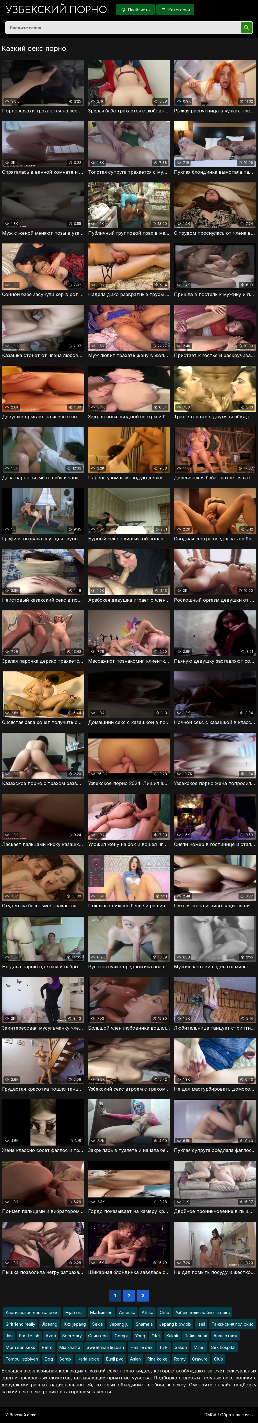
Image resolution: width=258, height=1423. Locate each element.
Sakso (181, 1347)
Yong (140, 1335)
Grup (164, 1312)
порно (56, 10)
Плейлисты (135, 9)
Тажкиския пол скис (232, 1324)
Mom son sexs (20, 1347)
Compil (122, 1335)
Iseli (201, 1324)
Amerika (127, 1312)
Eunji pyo (115, 1359)
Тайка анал (196, 1335)
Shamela (144, 1324)
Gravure (200, 1359)
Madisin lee (101, 1312)
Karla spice (88, 1359)
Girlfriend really (20, 1324)
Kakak (172, 1335)
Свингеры (98, 1335)
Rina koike (157, 1359)
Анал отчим (225, 1335)
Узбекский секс (20, 1414)
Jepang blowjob (175, 1324)
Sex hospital (223, 1347)
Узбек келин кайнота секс (203, 1312)
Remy (180, 1359)
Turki (163, 1347)
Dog (49, 1359)
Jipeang (49, 1324)
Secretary (72, 1335)
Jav (9, 1335)
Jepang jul (119, 1324)
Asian (135, 1359)
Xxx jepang (75, 1324)
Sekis (97, 1324)
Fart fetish (29, 1335)
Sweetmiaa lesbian (105, 1347)
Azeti (51, 1335)
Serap (65, 1359)
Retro (47, 1347)
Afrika (147, 1312)
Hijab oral (74, 1312)
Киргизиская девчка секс (32, 1312)
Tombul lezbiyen (22, 1359)
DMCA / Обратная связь (228, 1414)
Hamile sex (141, 1347)
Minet (199, 1347)
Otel (156, 1335)
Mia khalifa (69, 1347)
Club (218, 1359)
